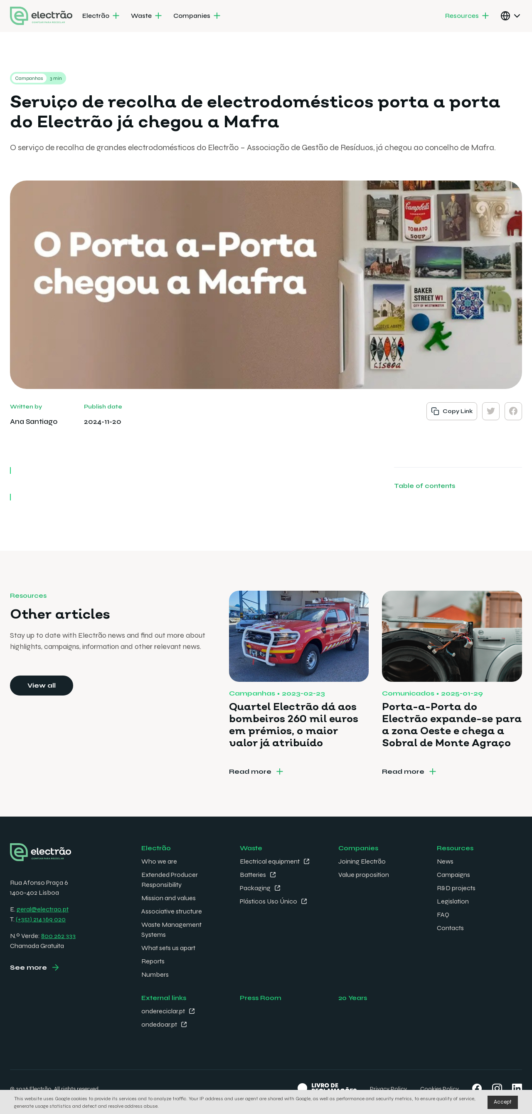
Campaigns (453, 875)
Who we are (159, 861)
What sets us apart (168, 948)
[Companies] (197, 16)
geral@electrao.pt (43, 909)
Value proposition (363, 875)
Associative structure (171, 911)
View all (41, 685)
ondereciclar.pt (163, 1011)
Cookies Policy (439, 1088)
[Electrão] (101, 16)
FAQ (443, 914)
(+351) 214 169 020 (41, 919)
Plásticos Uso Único (268, 901)
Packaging (255, 888)
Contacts (450, 928)
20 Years (352, 998)
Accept (503, 1102)
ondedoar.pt (159, 1024)
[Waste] (147, 16)
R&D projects (456, 888)
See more (28, 967)
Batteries (253, 875)
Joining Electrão (362, 861)
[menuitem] (101, 16)
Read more (250, 771)
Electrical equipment (270, 861)
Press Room (260, 998)
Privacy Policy (388, 1088)
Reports (153, 961)
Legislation (453, 901)
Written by (26, 406)
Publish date (103, 406)
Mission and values (168, 898)
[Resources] (467, 16)
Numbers (155, 974)
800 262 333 (58, 936)
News (445, 861)
